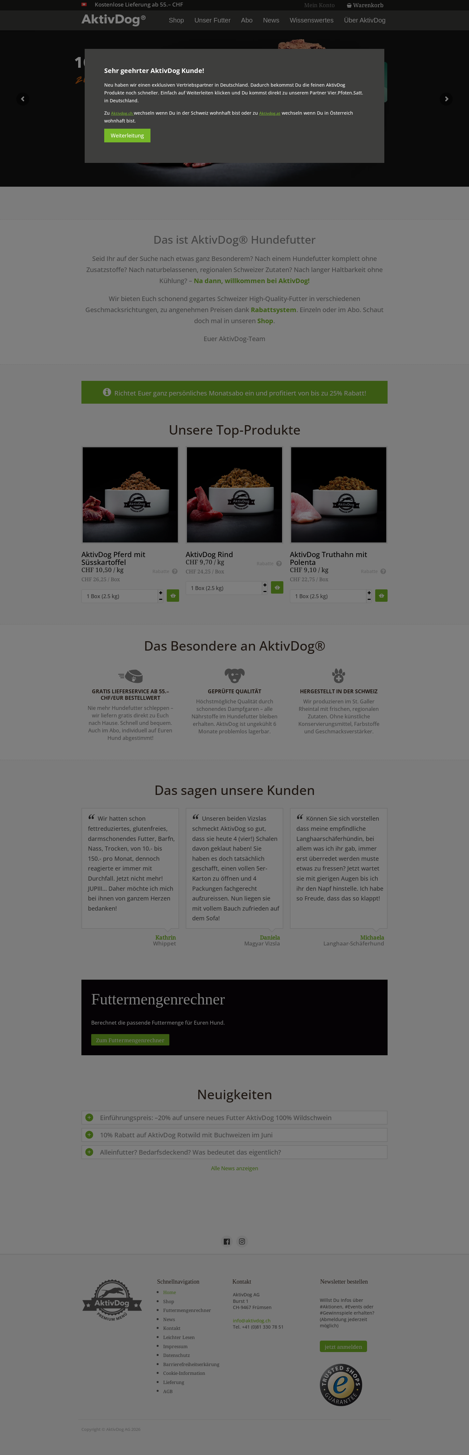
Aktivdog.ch (122, 113)
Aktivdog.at (269, 113)
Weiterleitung (127, 135)
